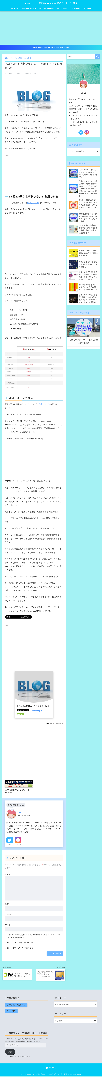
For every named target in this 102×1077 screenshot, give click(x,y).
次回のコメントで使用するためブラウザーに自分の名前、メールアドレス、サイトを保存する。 (34, 936)
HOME (51, 1068)
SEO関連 (59, 723)
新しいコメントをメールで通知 (20, 942)
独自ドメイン (44, 404)
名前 (7, 904)
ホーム (15, 8)
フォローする (37, 711)
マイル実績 (62, 8)
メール (8, 914)
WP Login (11, 1011)
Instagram (75, 8)
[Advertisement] (51, 28)
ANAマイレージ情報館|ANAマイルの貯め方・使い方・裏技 (51, 3)
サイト (8, 925)
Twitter (87, 8)
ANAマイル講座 (29, 8)
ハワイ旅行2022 (47, 8)
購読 (10, 1052)
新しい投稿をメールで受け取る (20, 948)
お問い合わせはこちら (16, 1006)
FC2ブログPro (33, 203)
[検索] (97, 56)
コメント (9, 874)
